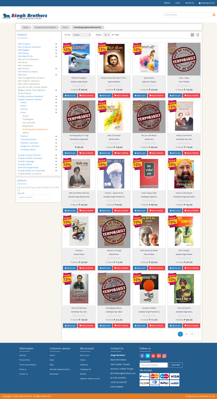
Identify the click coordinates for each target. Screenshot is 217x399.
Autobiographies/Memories (35, 129)
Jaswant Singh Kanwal (184, 254)
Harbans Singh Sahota (79, 82)
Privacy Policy (24, 360)
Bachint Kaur (114, 254)
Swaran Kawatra (114, 82)
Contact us (23, 374)
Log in (177, 3)
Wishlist (83, 374)
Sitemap (22, 355)
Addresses (84, 365)
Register (167, 3)
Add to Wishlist (86, 95)
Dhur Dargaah (184, 250)
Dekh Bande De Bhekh (149, 250)
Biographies (28, 126)
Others (26, 132)
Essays (26, 115)
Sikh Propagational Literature (31, 76)
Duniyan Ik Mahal (149, 308)
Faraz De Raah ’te (184, 308)
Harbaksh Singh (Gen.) (184, 312)
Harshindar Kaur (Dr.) (184, 139)
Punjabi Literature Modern (45, 27)
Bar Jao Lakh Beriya (149, 135)
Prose (65, 27)
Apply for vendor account (90, 378)
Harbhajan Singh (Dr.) (149, 197)
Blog (51, 365)
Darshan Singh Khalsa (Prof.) (79, 197)
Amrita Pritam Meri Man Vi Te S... (114, 78)
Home (25, 27)
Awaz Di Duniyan (114, 135)
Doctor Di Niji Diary (79, 308)
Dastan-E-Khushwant (184, 193)
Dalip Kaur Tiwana (149, 82)
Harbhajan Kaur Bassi (114, 312)
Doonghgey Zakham (114, 308)
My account (84, 355)
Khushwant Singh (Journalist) (184, 197)
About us (22, 369)
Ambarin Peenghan (79, 78)
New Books (54, 374)
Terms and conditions (27, 365)
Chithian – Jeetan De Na (114, 193)
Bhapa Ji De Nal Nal (184, 135)
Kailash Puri (149, 139)
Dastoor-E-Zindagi (114, 250)
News (52, 360)
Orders (83, 360)
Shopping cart (85, 369)
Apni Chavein (149, 78)
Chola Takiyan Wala (149, 193)
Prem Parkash (184, 82)
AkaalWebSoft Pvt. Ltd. (206, 396)
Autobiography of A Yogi (79, 135)
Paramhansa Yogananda (79, 139)
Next (198, 334)
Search (52, 355)
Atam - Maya (184, 78)
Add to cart (70, 95)
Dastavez (78, 250)
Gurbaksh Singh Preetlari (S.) (114, 197)
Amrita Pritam (114, 139)
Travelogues (28, 119)
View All (20, 193)
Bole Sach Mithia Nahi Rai (79, 193)
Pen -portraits (29, 122)
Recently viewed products (60, 369)
